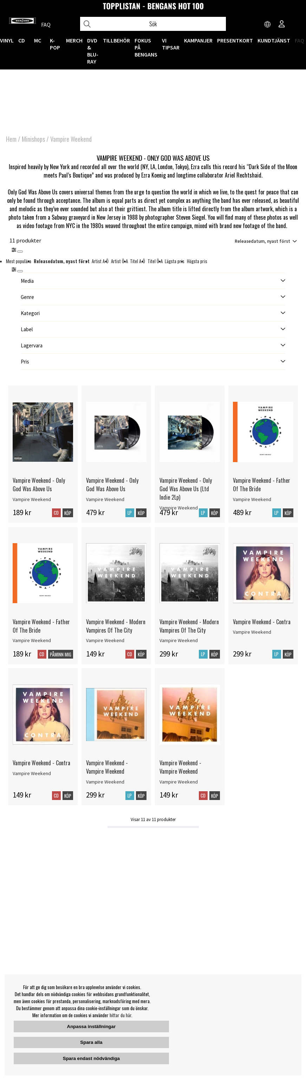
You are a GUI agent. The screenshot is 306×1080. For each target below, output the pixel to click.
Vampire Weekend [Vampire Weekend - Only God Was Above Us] (32, 499)
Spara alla (91, 1042)
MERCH (74, 40)
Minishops (33, 139)
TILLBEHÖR (116, 40)
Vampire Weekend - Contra (262, 622)
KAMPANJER (198, 40)
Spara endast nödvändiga (91, 1058)
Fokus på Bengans (146, 47)
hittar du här (120, 1015)
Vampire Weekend (71, 139)
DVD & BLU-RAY (92, 51)
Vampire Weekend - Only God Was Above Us (39, 484)
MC (37, 40)
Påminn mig (60, 654)
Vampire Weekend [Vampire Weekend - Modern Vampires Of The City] (105, 640)
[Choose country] (267, 24)
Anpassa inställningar (91, 1026)
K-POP (55, 44)
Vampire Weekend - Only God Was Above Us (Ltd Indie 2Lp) (185, 488)
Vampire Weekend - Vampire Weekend (107, 767)
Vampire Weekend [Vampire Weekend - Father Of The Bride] (252, 499)
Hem (11, 139)
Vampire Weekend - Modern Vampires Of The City (115, 626)
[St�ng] (20, 271)
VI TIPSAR (171, 44)
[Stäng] (20, 252)
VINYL (7, 40)
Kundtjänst (274, 40)
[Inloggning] (282, 24)
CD (21, 40)
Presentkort (235, 40)
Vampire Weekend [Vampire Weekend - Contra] (252, 632)
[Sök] (153, 24)
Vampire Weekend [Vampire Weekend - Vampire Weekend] (105, 782)
